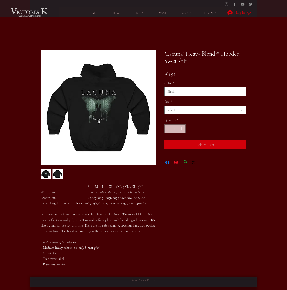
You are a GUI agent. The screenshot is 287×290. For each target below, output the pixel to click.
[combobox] (205, 91)
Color (169, 83)
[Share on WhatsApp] (185, 162)
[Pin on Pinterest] (176, 162)
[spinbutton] (175, 129)
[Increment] (182, 129)
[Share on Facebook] (167, 162)
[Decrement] (168, 129)
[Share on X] (193, 162)
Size (168, 102)
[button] (248, 12)
